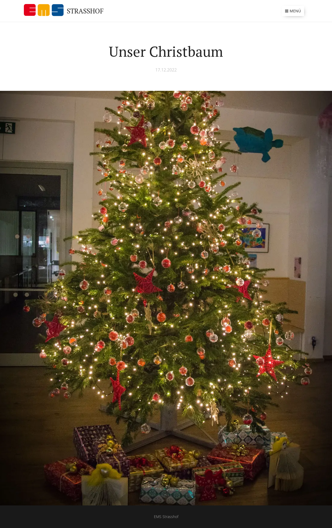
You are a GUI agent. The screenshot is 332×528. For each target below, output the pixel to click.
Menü (293, 10)
